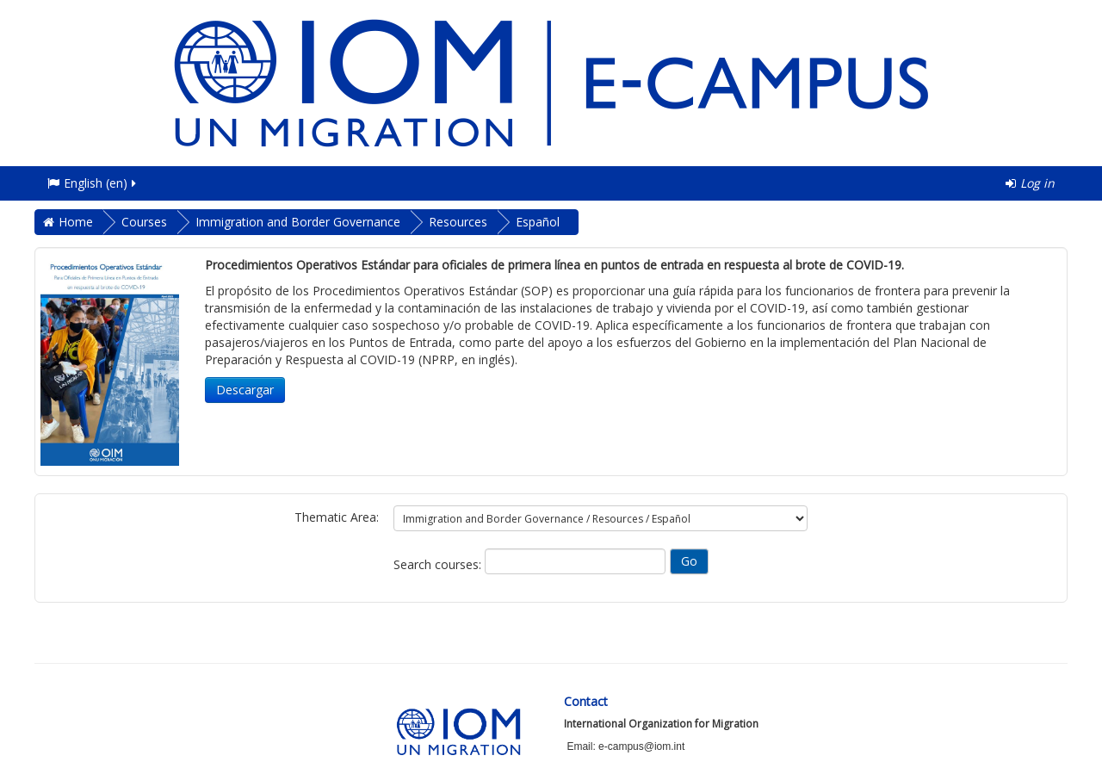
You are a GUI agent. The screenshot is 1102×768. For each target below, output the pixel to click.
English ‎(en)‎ (93, 183)
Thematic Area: (336, 517)
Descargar (245, 389)
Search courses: (439, 564)
